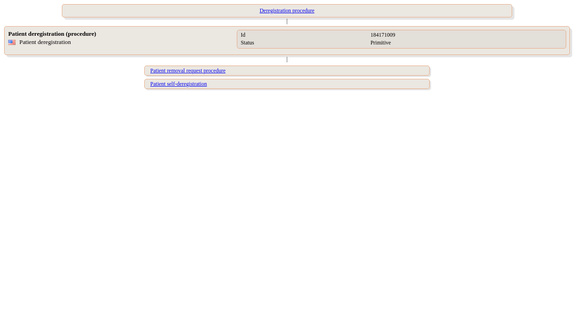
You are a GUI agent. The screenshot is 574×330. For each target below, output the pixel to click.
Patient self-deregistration (178, 84)
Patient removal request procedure (187, 70)
